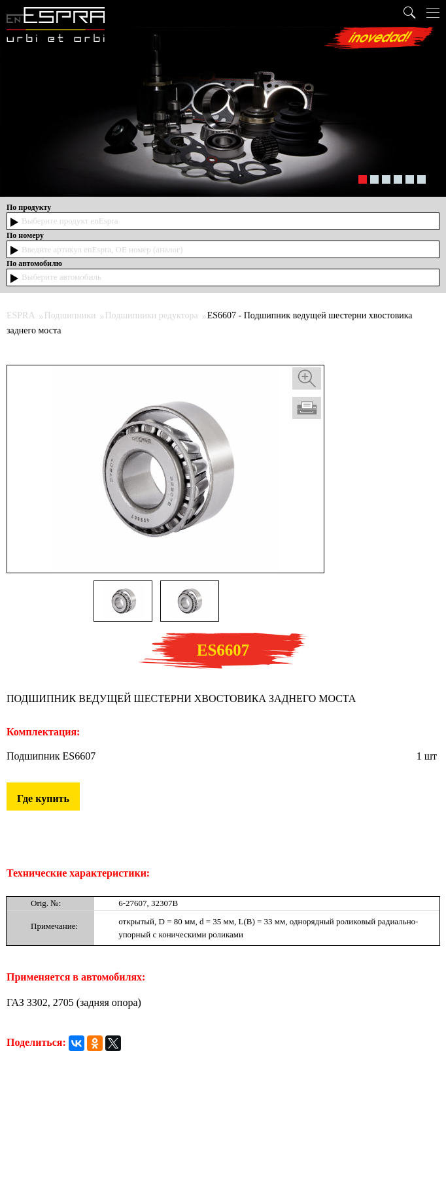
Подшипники (70, 315)
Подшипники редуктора (151, 315)
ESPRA (21, 315)
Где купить (43, 798)
